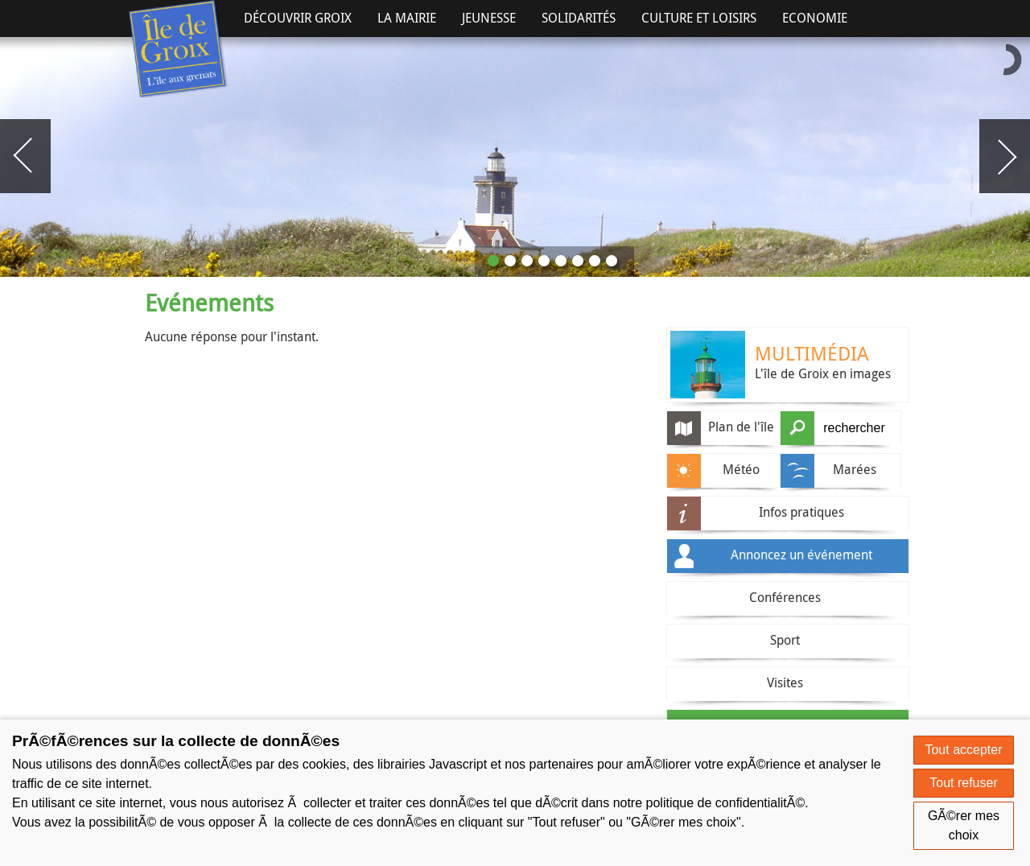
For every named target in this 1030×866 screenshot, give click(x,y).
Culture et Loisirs (698, 18)
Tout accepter (963, 750)
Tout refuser (963, 783)
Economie (814, 18)
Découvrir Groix (298, 18)
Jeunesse (489, 18)
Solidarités (579, 18)
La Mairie (406, 18)
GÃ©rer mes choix (963, 825)
